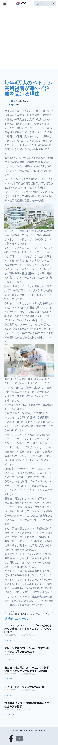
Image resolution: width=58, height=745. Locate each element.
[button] (5, 3)
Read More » (9, 640)
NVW (23, 3)
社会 (17, 104)
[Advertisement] (29, 38)
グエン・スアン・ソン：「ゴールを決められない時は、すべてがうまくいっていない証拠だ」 (28, 629)
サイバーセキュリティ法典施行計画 (24, 687)
